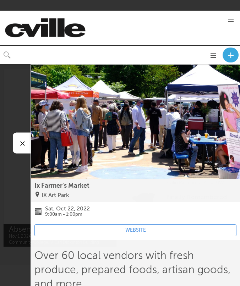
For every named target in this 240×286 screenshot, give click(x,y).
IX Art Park (55, 195)
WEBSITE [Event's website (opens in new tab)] (135, 230)
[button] (231, 20)
